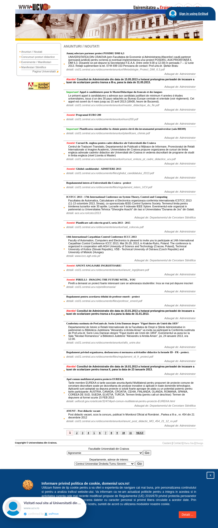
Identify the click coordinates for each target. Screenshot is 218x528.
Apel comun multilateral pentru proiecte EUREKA (94, 379)
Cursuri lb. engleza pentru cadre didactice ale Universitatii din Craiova (111, 143)
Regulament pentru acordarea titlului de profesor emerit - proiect (103, 296)
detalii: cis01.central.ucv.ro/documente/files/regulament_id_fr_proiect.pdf (109, 356)
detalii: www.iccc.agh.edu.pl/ (83, 255)
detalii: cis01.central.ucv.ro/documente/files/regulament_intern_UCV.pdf (109, 187)
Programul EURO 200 (83, 115)
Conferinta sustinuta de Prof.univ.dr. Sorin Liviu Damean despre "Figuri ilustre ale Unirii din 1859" (122, 323)
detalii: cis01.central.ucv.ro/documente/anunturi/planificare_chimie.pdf (108, 133)
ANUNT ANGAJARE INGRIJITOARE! (93, 265)
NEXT (140, 432)
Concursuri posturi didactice (38, 56)
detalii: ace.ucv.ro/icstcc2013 (83, 213)
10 (123, 432)
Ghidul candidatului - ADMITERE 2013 (93, 168)
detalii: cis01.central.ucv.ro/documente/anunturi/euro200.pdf (102, 119)
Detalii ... (187, 514)
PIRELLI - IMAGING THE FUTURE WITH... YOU (100, 279)
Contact (177, 443)
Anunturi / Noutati (31, 51)
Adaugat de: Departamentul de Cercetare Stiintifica (165, 217)
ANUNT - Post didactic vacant (83, 411)
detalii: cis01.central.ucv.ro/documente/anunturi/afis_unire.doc (103, 342)
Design (199, 443)
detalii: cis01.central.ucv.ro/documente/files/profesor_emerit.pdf (104, 300)
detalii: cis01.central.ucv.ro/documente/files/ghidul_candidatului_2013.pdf (110, 173)
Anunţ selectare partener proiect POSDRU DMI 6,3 (95, 53)
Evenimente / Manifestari (36, 62)
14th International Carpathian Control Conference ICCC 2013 (101, 236)
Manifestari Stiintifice (33, 67)
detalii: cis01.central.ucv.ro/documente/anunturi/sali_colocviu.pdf (104, 227)
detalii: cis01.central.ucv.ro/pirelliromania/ (91, 286)
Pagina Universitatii (44, 71)
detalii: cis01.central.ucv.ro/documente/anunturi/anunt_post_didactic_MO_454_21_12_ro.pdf (121, 421)
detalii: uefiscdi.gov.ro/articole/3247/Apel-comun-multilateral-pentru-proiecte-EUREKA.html (120, 401)
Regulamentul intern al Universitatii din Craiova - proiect (98, 183)
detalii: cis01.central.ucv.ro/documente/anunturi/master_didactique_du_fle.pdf (112, 105)
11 (130, 432)
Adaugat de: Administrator (180, 73)
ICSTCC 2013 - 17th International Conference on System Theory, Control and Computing (116, 197)
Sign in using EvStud (193, 14)
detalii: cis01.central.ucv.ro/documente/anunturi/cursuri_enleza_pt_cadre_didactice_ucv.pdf (121, 159)
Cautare (166, 443)
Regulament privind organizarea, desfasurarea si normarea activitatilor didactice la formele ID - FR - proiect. (127, 352)
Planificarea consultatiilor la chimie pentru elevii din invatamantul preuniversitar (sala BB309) (126, 129)
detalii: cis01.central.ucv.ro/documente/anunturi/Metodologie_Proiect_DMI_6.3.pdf (115, 69)
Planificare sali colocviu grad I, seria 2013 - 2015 (98, 222)
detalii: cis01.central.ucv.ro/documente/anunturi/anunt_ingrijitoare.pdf (107, 269)
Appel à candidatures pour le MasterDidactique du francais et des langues (114, 92)
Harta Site (189, 443)
